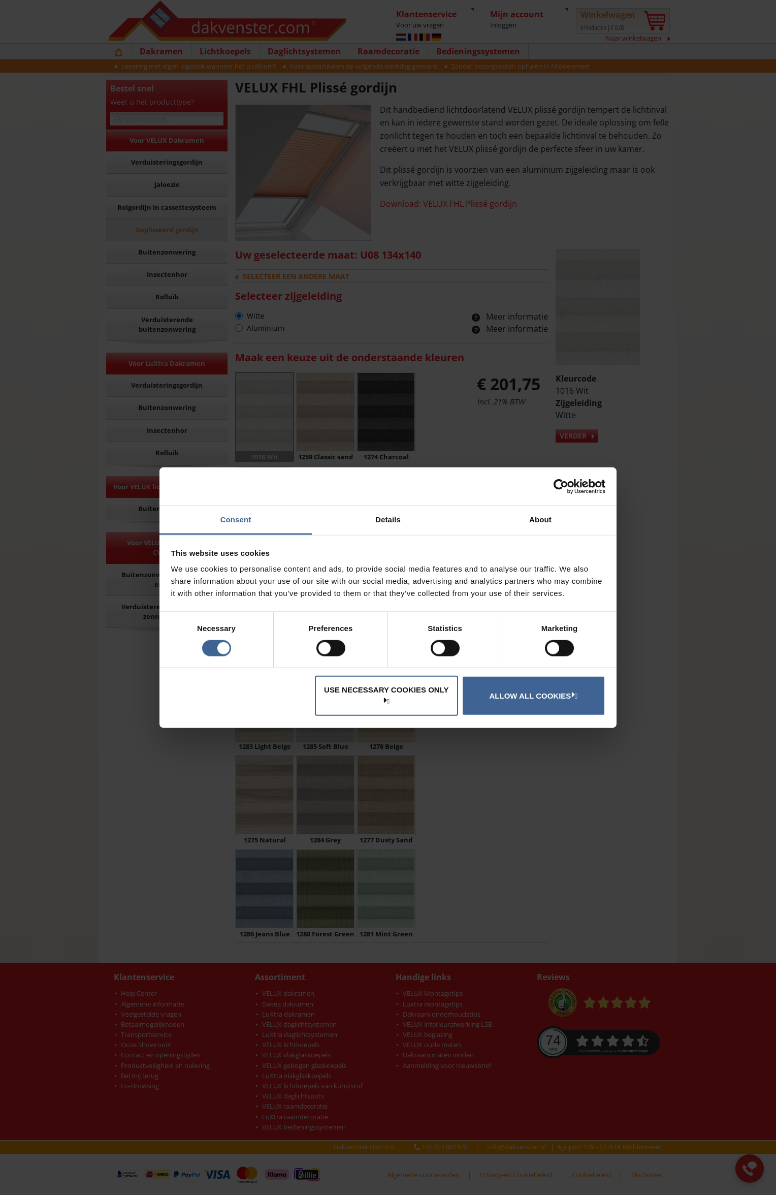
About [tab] (540, 519)
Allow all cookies (532, 695)
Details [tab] (388, 519)
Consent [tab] (235, 519)
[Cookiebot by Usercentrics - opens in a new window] (560, 486)
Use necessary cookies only (386, 694)
